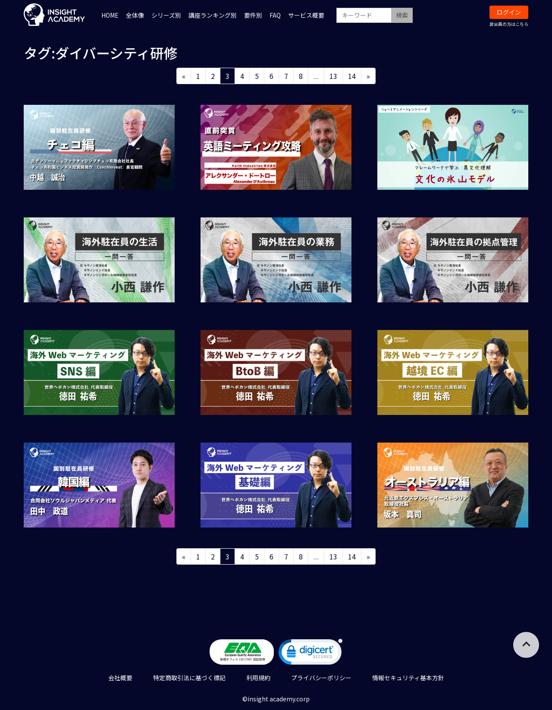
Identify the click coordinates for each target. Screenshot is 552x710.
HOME (110, 15)
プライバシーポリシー (321, 677)
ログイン (509, 12)
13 (333, 76)
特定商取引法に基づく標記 (189, 677)
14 (352, 76)
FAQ (275, 15)
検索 (402, 15)
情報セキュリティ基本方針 (408, 677)
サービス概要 (306, 15)
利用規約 (258, 677)
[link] (310, 653)
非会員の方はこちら (508, 24)
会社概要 (120, 677)
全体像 (135, 15)
